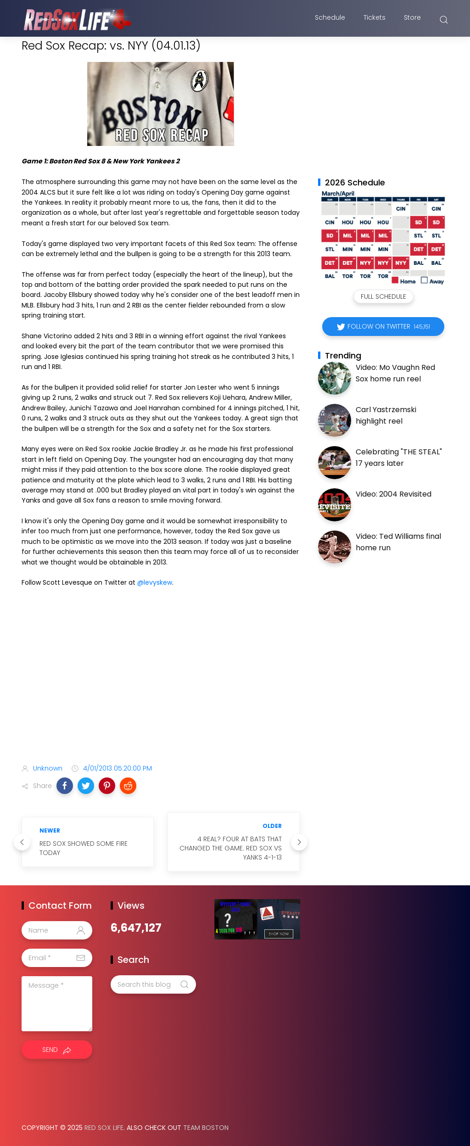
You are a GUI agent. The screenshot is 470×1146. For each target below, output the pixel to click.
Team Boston (206, 1127)
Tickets (375, 19)
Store (412, 19)
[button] (64, 785)
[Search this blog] (153, 984)
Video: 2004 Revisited (393, 494)
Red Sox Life (103, 1127)
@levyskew (154, 582)
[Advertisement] (161, 684)
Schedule (330, 19)
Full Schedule (383, 296)
